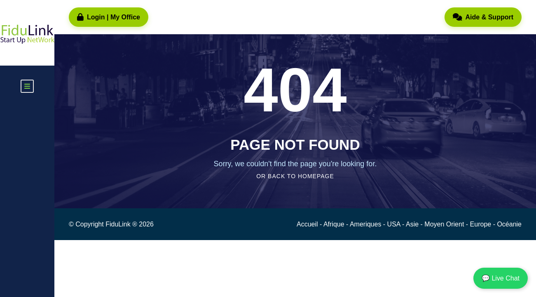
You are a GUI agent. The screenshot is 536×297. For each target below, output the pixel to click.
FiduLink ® (122, 224)
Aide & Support (483, 17)
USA (394, 224)
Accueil (308, 224)
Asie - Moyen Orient (436, 224)
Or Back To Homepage (295, 176)
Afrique (334, 224)
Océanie (509, 224)
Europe (481, 224)
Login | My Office (108, 17)
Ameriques (366, 224)
